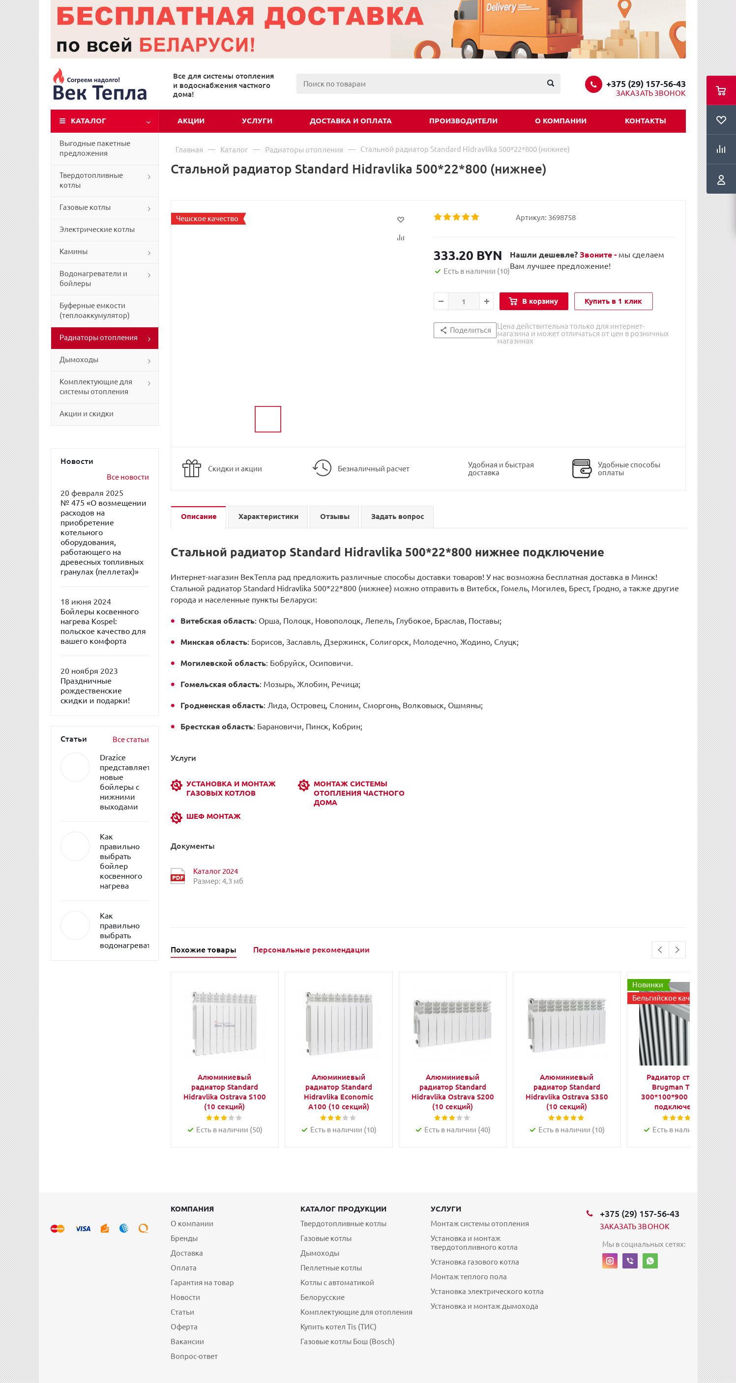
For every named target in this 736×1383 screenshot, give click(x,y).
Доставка (187, 1253)
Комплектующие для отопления (356, 1312)
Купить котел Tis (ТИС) (338, 1327)
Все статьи (131, 739)
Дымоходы (78, 359)
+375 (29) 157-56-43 (646, 83)
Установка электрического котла (487, 1291)
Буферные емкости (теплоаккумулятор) (94, 310)
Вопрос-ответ (194, 1356)
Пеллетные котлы (331, 1268)
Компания (192, 1209)
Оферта (184, 1327)
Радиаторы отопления (98, 337)
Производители (463, 120)
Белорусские (322, 1297)
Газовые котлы (85, 207)
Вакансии (187, 1341)
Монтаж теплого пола (469, 1276)
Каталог (88, 120)
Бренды (184, 1238)
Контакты (645, 120)
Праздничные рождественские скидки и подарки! (95, 690)
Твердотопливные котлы (91, 180)
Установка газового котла (475, 1262)
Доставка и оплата (351, 120)
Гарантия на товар (202, 1282)
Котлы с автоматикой (337, 1282)
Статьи (182, 1312)
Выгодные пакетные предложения (94, 148)
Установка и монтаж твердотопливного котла (474, 1242)
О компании (561, 120)
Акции (191, 120)
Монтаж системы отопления (480, 1223)
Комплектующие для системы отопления (95, 386)
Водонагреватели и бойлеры (93, 278)
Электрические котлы (97, 229)
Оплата (184, 1268)
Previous (660, 950)
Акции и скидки (86, 413)
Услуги (257, 120)
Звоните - (599, 254)
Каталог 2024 (215, 871)
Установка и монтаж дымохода (484, 1306)
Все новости (128, 477)
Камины (73, 251)
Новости (185, 1297)
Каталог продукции (343, 1209)
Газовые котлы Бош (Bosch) (347, 1341)
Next (677, 950)
